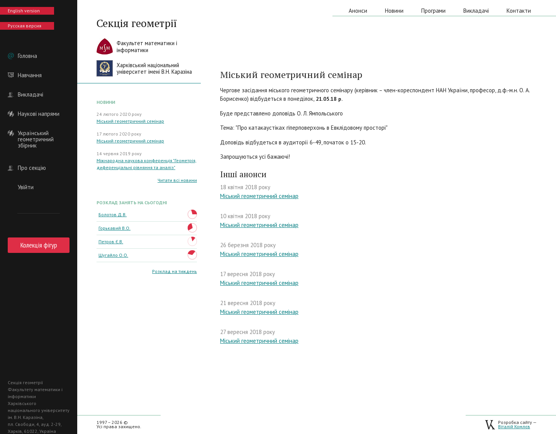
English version (24, 11)
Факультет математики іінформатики (147, 46)
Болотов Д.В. (112, 214)
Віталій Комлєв (514, 426)
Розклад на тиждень (174, 271)
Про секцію (32, 168)
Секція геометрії (137, 23)
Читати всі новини (177, 180)
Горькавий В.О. (114, 228)
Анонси (358, 10)
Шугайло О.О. (113, 255)
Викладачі (30, 95)
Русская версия (24, 26)
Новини (394, 10)
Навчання (30, 75)
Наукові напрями (38, 114)
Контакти (519, 10)
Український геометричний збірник (36, 133)
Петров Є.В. (110, 241)
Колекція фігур (38, 245)
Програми (433, 10)
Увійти (26, 187)
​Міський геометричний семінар (259, 283)
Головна (27, 56)
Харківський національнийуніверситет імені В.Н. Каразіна (154, 68)
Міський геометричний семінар (130, 121)
